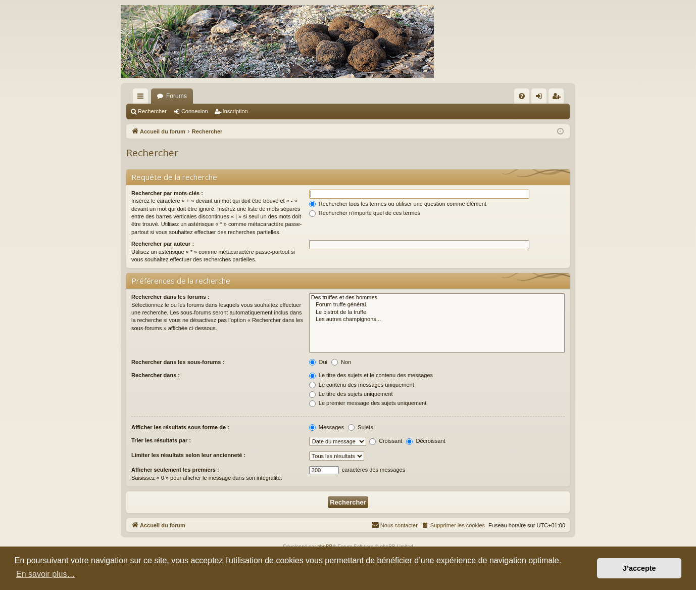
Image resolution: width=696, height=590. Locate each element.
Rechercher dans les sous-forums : (177, 362)
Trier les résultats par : (161, 440)
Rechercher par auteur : (162, 244)
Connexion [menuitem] (541, 98)
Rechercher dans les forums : (170, 297)
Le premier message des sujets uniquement (367, 403)
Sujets (360, 427)
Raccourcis (142, 98)
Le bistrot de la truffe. (437, 312)
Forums (176, 96)
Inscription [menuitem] (558, 98)
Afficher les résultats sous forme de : (180, 427)
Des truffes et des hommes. (437, 297)
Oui (318, 362)
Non (341, 362)
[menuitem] (521, 96)
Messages (326, 427)
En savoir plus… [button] (45, 574)
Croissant (386, 441)
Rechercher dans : (155, 375)
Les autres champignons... (437, 319)
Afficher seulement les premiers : (175, 470)
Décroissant (425, 441)
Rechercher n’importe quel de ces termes (364, 213)
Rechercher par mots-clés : (167, 193)
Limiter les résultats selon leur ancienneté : (188, 455)
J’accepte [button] (639, 568)
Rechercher (152, 111)
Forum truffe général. (437, 304)
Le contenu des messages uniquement (361, 385)
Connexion (194, 111)
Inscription (235, 111)
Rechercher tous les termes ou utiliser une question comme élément (397, 204)
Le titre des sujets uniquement (351, 394)
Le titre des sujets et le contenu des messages (371, 375)
